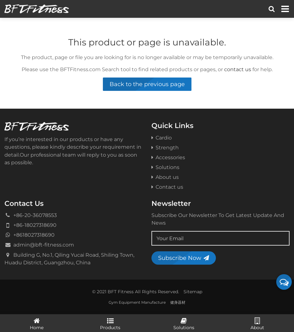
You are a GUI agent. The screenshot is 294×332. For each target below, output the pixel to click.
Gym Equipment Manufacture (137, 302)
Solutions (165, 167)
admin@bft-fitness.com (43, 244)
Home (37, 323)
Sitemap (193, 292)
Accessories (168, 157)
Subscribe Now (183, 257)
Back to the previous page (147, 84)
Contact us (167, 187)
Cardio (161, 137)
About (257, 323)
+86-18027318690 (35, 225)
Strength (165, 147)
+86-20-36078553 (35, 215)
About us (165, 177)
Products (110, 323)
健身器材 (177, 302)
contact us (237, 69)
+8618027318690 (34, 235)
